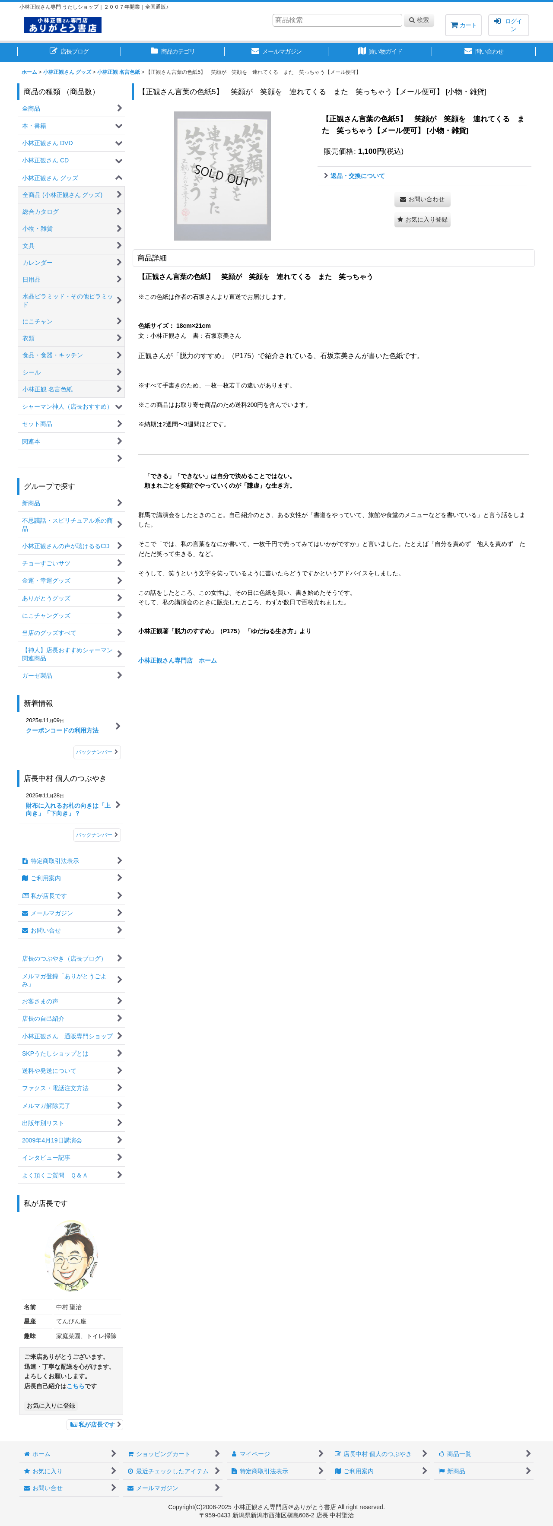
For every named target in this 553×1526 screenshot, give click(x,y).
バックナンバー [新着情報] (97, 752)
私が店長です (94, 1424)
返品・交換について (354, 175)
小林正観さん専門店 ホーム (177, 660)
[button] (422, 219)
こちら (76, 1386)
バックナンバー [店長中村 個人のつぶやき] (97, 835)
